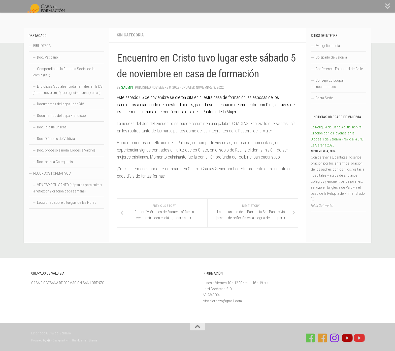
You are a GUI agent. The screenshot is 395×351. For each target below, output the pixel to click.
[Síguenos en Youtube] (347, 338)
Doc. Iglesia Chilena (52, 127)
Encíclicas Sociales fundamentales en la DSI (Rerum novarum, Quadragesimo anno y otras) (67, 89)
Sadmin (127, 87)
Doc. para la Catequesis (55, 162)
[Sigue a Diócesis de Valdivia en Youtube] (359, 338)
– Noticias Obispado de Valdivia (336, 117)
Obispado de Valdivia (331, 57)
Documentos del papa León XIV (60, 104)
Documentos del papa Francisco (61, 115)
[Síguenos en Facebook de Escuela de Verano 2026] (322, 338)
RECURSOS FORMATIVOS (52, 173)
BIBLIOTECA (42, 45)
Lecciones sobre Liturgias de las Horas (66, 202)
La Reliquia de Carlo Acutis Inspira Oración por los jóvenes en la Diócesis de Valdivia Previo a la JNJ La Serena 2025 (337, 136)
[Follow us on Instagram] (335, 338)
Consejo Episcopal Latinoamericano (327, 83)
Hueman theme (87, 340)
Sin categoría (130, 35)
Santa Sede (324, 98)
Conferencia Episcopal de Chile (339, 69)
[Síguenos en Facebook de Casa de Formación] (310, 338)
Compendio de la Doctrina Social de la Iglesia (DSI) (63, 72)
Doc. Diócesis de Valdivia (56, 138)
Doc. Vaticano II (48, 57)
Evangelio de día (327, 45)
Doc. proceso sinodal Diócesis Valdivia (66, 150)
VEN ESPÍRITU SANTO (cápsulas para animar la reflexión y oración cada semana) (67, 188)
